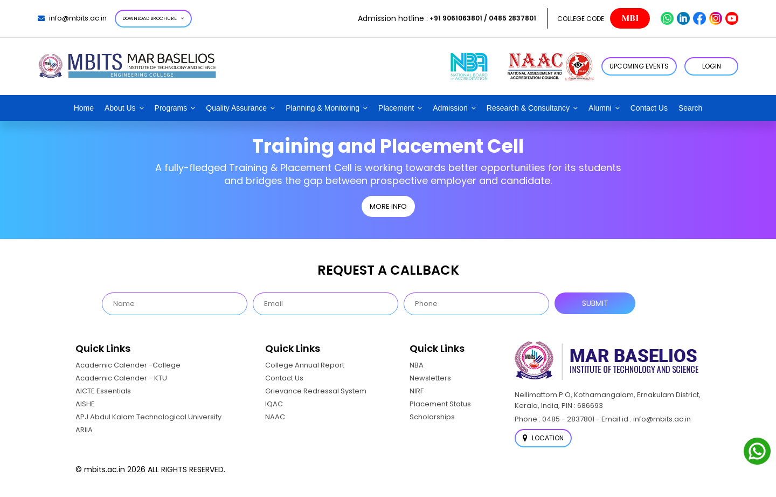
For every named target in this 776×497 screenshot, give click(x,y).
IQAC (274, 404)
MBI (630, 18)
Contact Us (649, 108)
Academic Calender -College (128, 365)
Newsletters (430, 378)
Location (543, 437)
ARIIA (84, 430)
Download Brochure (153, 18)
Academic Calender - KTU (121, 378)
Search (690, 108)
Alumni (600, 108)
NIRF (417, 391)
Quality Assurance (236, 108)
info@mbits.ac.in (72, 18)
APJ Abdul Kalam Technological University (148, 417)
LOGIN (711, 66)
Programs (171, 108)
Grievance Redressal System (315, 391)
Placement (396, 108)
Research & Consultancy (528, 108)
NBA (417, 365)
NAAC (275, 417)
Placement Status (440, 404)
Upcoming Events (639, 66)
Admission (450, 108)
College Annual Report (304, 365)
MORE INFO (388, 206)
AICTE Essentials (103, 391)
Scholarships (432, 417)
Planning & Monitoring (322, 108)
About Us (120, 108)
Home (84, 108)
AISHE (85, 404)
